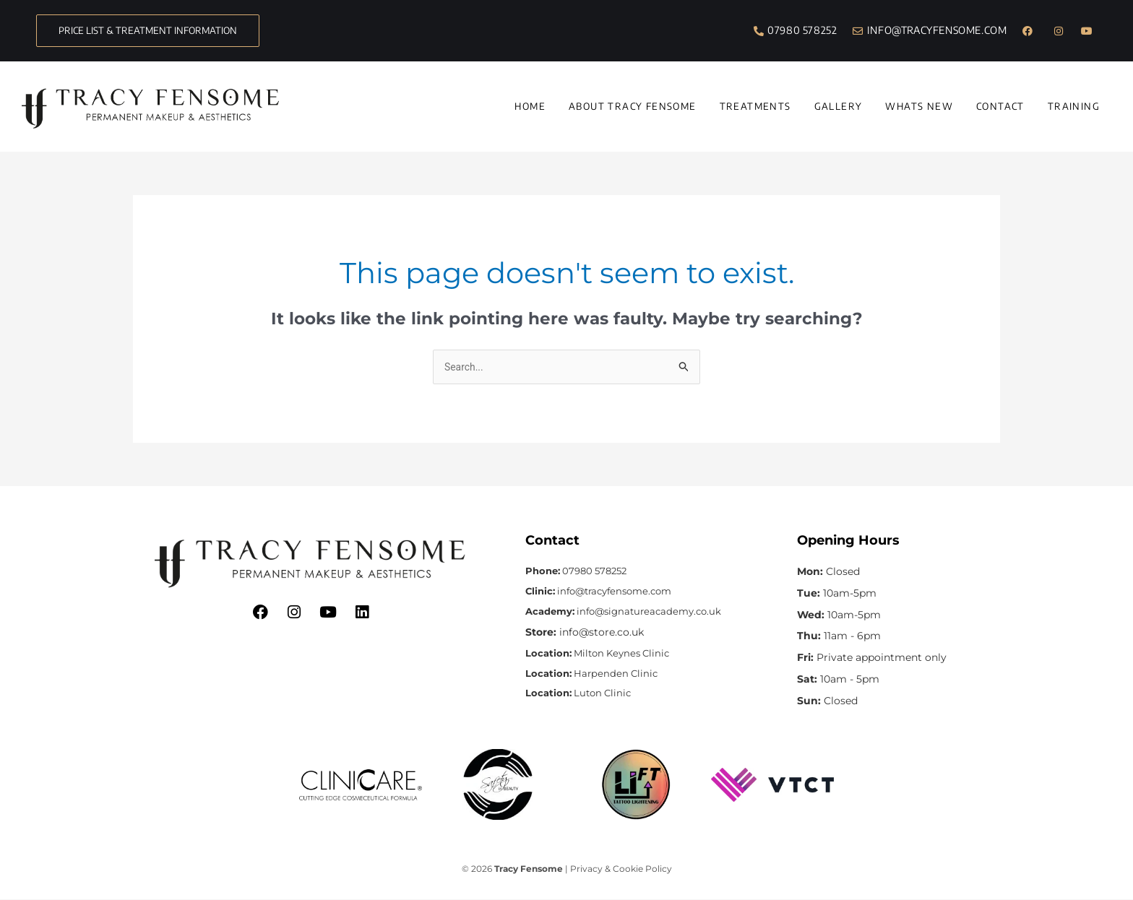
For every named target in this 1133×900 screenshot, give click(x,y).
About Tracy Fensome (633, 106)
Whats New (919, 106)
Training (1074, 106)
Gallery (838, 106)
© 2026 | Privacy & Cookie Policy (566, 869)
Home (530, 106)
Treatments (755, 106)
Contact (1000, 106)
